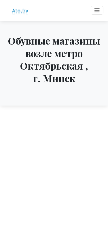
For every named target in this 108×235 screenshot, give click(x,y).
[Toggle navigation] (97, 10)
